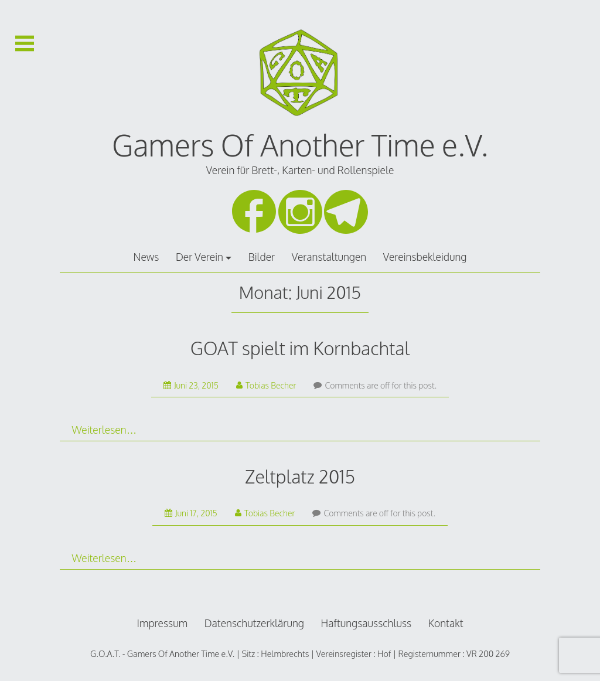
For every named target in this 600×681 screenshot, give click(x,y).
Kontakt (445, 623)
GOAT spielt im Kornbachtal (300, 347)
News (146, 256)
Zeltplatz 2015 (300, 476)
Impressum (162, 623)
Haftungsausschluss (366, 623)
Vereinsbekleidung (425, 256)
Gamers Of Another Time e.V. (300, 145)
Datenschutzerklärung (254, 623)
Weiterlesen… (104, 429)
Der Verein (199, 256)
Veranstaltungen (329, 256)
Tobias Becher (266, 385)
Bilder (261, 256)
